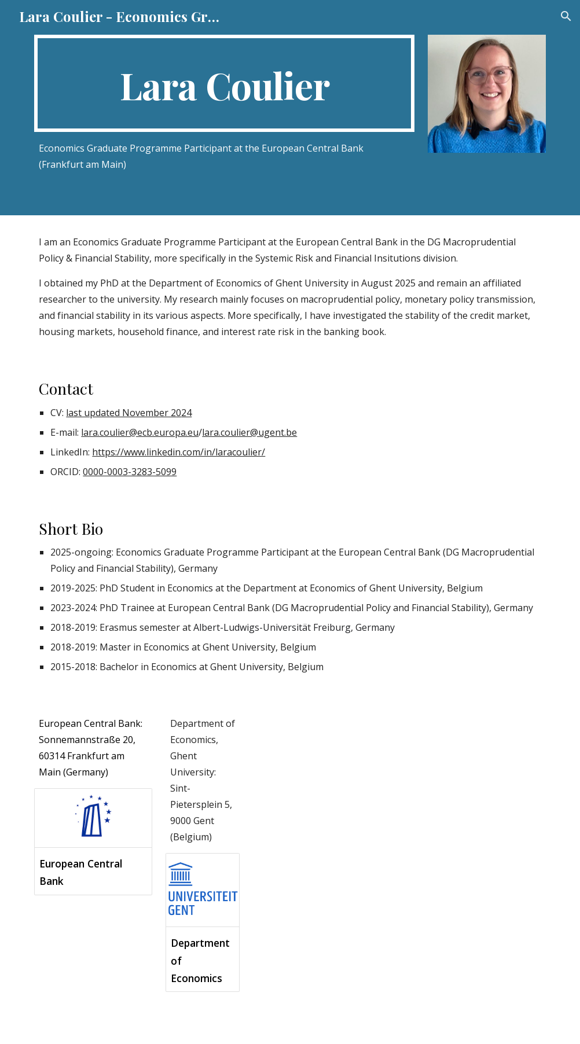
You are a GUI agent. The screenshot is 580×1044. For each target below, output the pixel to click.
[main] (224, 83)
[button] (566, 16)
